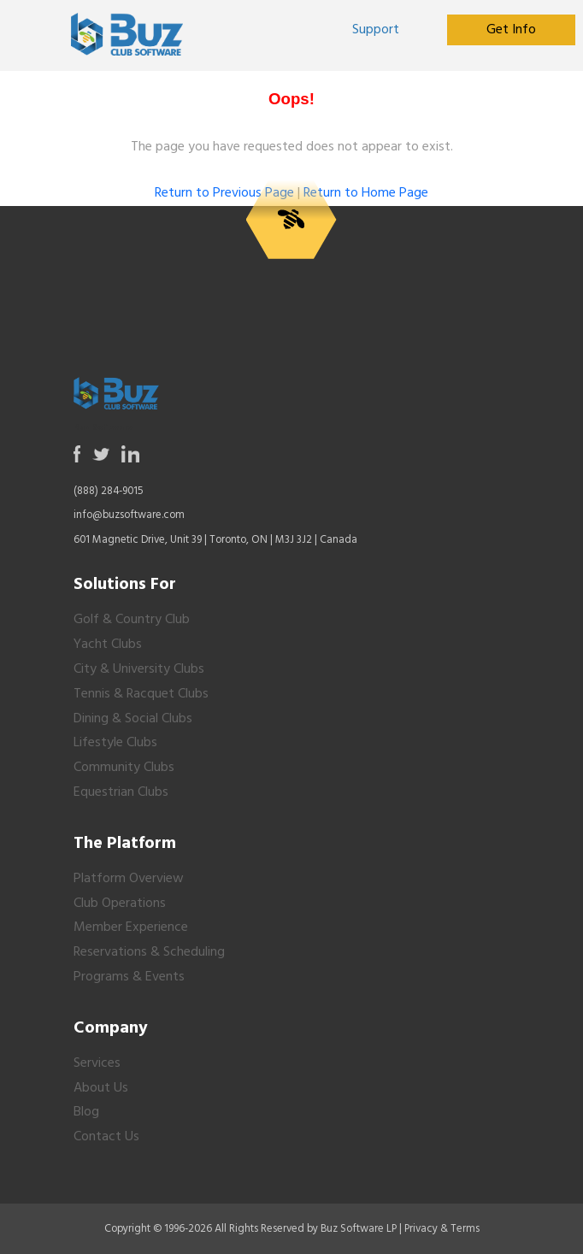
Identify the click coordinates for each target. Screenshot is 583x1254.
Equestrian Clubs (121, 792)
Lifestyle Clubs (115, 743)
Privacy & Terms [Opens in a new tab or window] (442, 1229)
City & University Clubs (139, 669)
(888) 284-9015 (109, 491)
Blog (86, 1112)
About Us (101, 1088)
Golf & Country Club (132, 620)
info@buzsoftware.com (129, 515)
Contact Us (106, 1137)
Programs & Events (129, 977)
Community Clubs (124, 768)
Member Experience (131, 927)
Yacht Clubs (108, 644)
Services (97, 1063)
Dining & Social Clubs (133, 719)
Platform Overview (129, 879)
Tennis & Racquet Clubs (141, 694)
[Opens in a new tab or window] (376, 29)
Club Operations (120, 903)
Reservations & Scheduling (149, 952)
